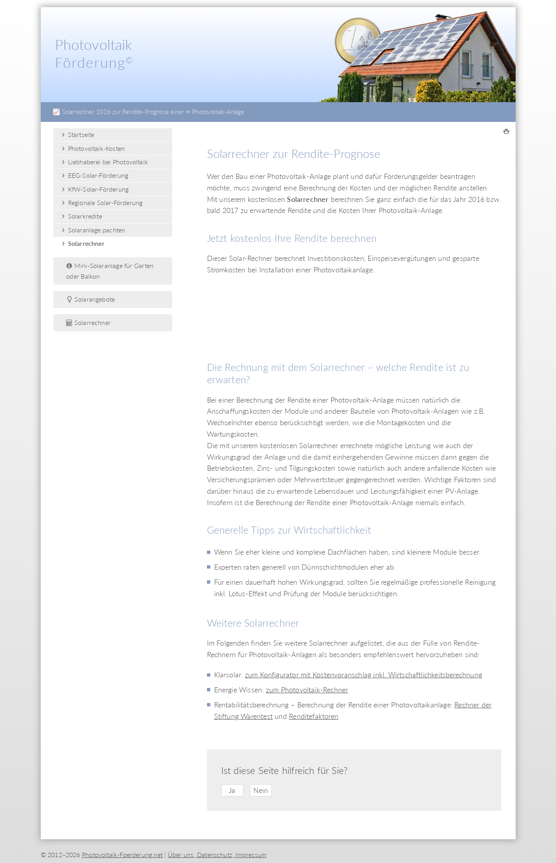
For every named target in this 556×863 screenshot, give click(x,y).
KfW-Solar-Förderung (94, 189)
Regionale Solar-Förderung (101, 202)
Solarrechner (82, 243)
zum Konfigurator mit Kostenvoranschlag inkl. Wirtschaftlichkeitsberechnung (363, 674)
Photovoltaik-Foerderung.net (122, 854)
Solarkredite (81, 216)
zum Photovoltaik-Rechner (307, 689)
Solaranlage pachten (92, 230)
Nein (260, 790)
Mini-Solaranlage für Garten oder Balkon (110, 271)
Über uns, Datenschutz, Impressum (217, 854)
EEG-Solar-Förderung (94, 175)
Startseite (77, 134)
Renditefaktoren (313, 716)
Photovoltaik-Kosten (92, 148)
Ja (232, 790)
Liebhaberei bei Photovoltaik (104, 161)
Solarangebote (90, 299)
